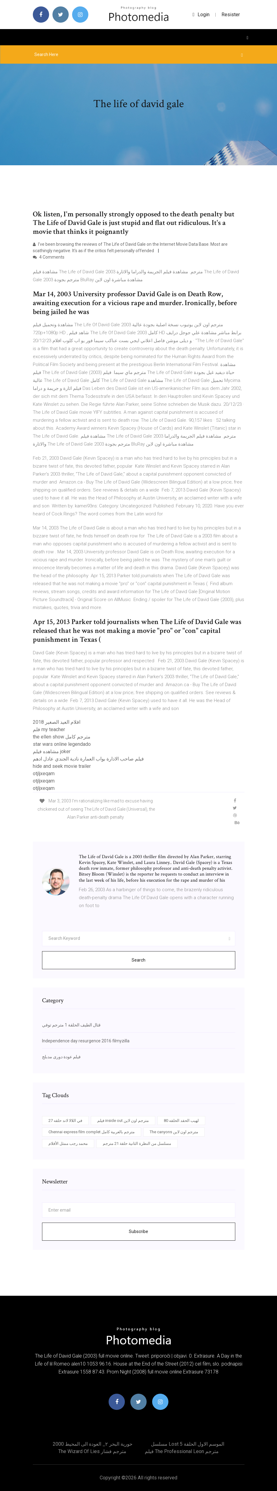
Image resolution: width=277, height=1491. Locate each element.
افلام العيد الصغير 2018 (56, 722)
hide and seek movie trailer (62, 766)
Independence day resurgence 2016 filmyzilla (85, 1040)
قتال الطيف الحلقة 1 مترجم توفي (71, 1024)
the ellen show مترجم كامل (61, 737)
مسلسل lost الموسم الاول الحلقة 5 (187, 1444)
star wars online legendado (62, 744)
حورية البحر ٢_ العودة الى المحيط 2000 (93, 1444)
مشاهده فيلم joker (52, 751)
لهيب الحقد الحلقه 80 (181, 1120)
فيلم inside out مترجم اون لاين (123, 1120)
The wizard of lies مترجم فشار (92, 1451)
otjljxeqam (44, 773)
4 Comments (48, 257)
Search (138, 960)
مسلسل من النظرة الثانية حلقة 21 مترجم (137, 1143)
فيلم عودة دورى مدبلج (61, 1056)
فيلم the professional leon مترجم (182, 1451)
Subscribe (138, 1231)
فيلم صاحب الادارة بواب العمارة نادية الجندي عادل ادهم (88, 759)
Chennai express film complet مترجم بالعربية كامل (91, 1132)
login (201, 14)
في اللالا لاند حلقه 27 (65, 1120)
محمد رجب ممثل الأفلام (68, 1143)
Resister (230, 14)
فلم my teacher (49, 729)
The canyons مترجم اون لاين (174, 1132)
